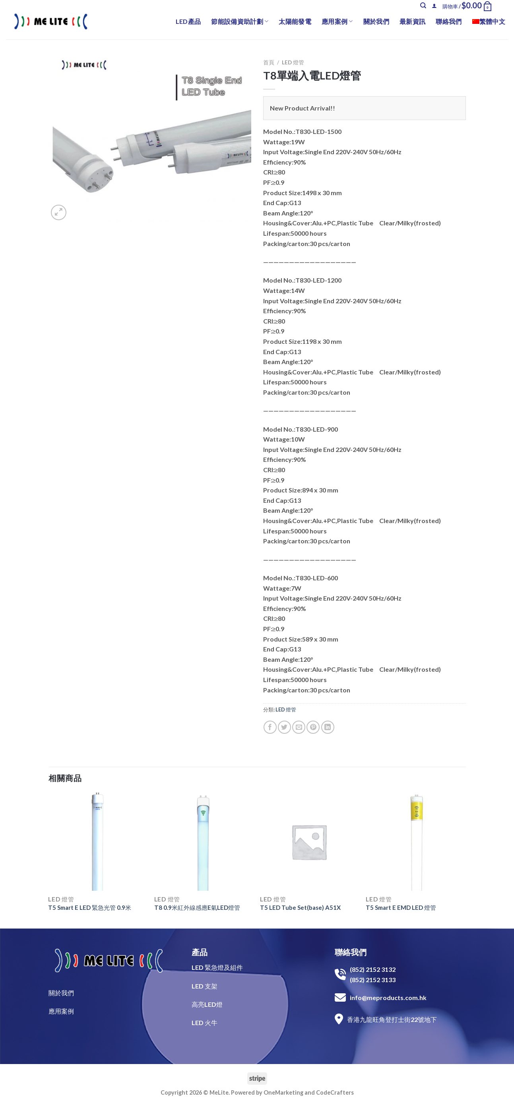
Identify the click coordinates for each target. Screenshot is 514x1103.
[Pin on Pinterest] (313, 727)
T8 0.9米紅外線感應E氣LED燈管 (197, 907)
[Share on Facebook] (270, 727)
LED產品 (188, 21)
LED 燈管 (293, 62)
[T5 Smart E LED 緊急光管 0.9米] (97, 842)
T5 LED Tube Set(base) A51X (300, 907)
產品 (200, 952)
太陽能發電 (295, 21)
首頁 (268, 62)
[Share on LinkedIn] (327, 727)
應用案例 (337, 21)
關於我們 (376, 21)
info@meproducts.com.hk (388, 997)
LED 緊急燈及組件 (217, 967)
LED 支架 (204, 986)
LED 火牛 (204, 1022)
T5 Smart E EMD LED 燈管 (401, 907)
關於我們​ (61, 992)
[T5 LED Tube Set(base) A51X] (309, 842)
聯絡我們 (449, 21)
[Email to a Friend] (298, 727)
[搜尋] (423, 5)
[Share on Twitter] (284, 727)
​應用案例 (61, 1011)
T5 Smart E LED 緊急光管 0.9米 (89, 907)
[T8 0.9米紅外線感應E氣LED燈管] (203, 842)
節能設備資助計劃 (239, 21)
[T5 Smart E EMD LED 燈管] (415, 842)
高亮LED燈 (207, 1004)
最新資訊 (412, 21)
